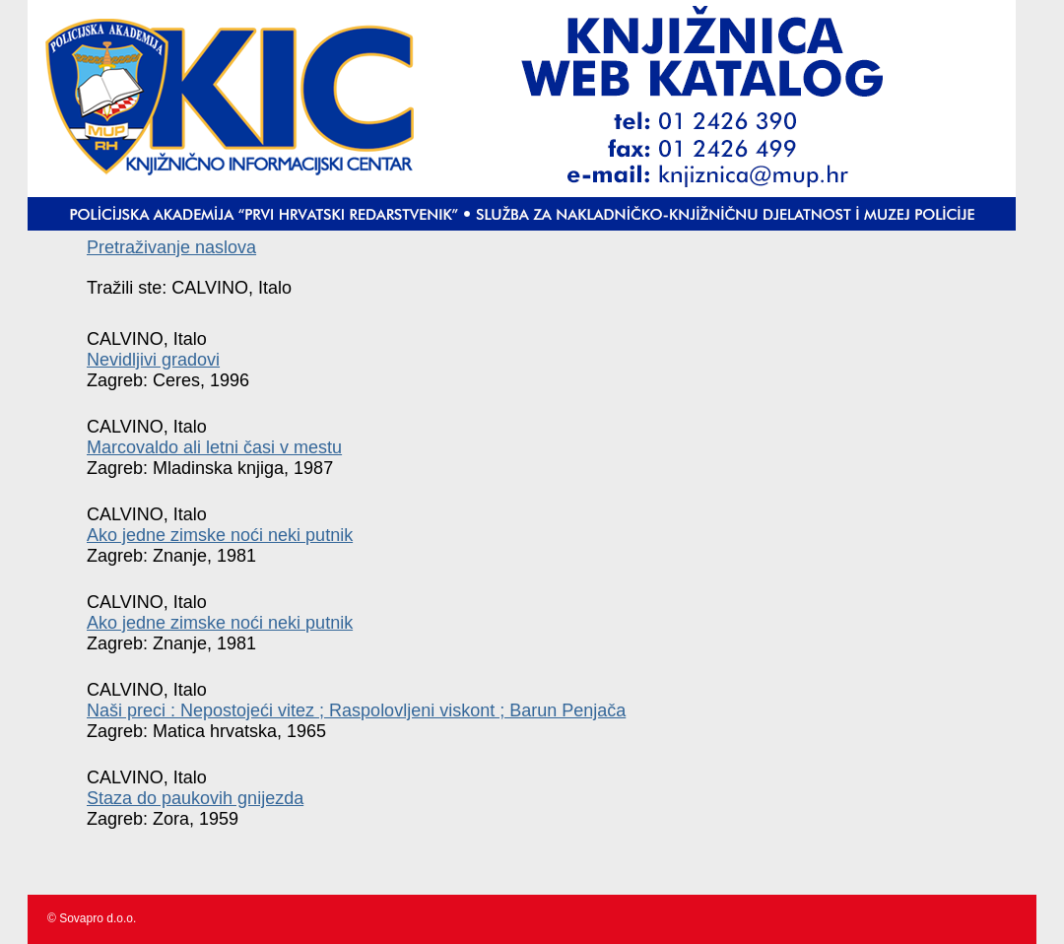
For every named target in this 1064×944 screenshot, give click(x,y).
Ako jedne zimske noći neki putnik (220, 535)
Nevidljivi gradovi (153, 360)
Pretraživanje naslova (171, 247)
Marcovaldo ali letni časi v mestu (214, 447)
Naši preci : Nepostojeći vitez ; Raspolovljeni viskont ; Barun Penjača (356, 710)
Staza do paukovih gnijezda (195, 798)
